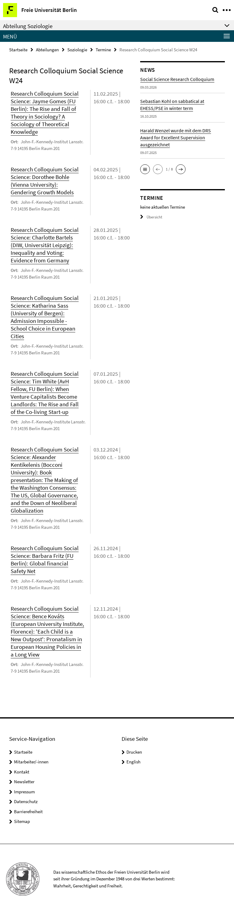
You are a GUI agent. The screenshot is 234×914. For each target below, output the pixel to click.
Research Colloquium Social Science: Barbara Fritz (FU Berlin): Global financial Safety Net (45, 559)
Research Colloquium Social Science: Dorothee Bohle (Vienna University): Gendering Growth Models (45, 181)
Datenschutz (25, 801)
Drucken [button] (134, 752)
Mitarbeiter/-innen (31, 762)
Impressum (24, 792)
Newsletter (24, 781)
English (133, 762)
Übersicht (151, 217)
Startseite (18, 50)
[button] (145, 169)
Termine (103, 50)
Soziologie (77, 50)
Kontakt (21, 772)
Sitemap (22, 821)
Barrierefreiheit (28, 811)
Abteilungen (47, 50)
